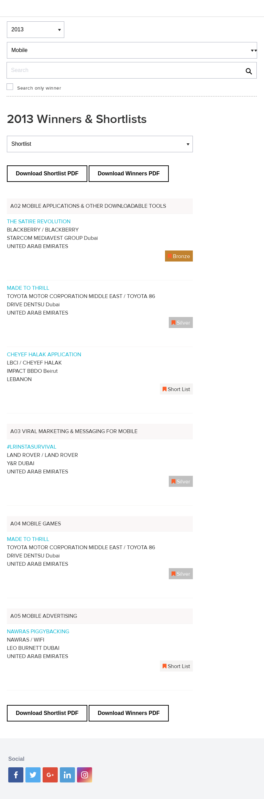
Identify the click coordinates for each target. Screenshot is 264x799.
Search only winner (39, 88)
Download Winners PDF (129, 173)
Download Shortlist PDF (47, 173)
